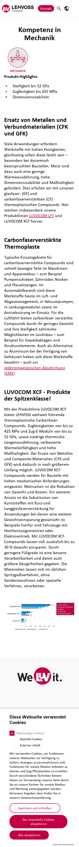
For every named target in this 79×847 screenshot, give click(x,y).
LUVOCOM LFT (41, 215)
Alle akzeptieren (29, 835)
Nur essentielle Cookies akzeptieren (38, 821)
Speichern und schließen (34, 808)
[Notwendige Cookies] (12, 733)
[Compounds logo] (18, 8)
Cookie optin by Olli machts (63, 844)
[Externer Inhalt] (15, 745)
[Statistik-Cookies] (15, 739)
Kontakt (46, 8)
